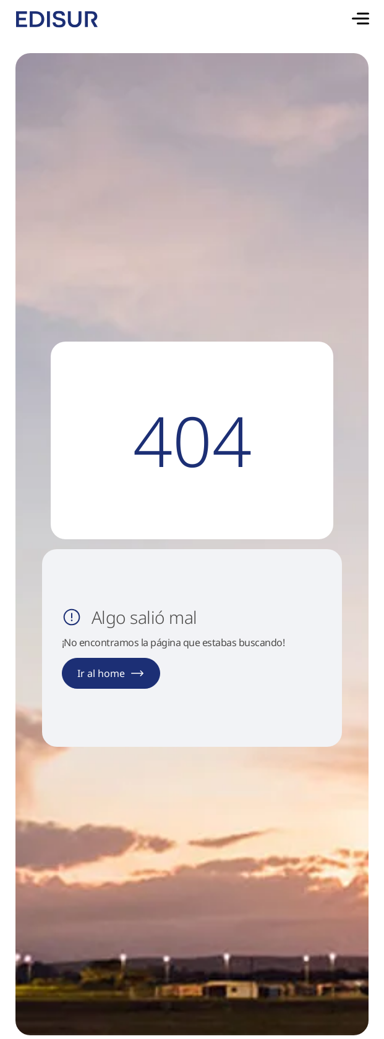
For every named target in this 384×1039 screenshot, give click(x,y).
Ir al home (111, 673)
